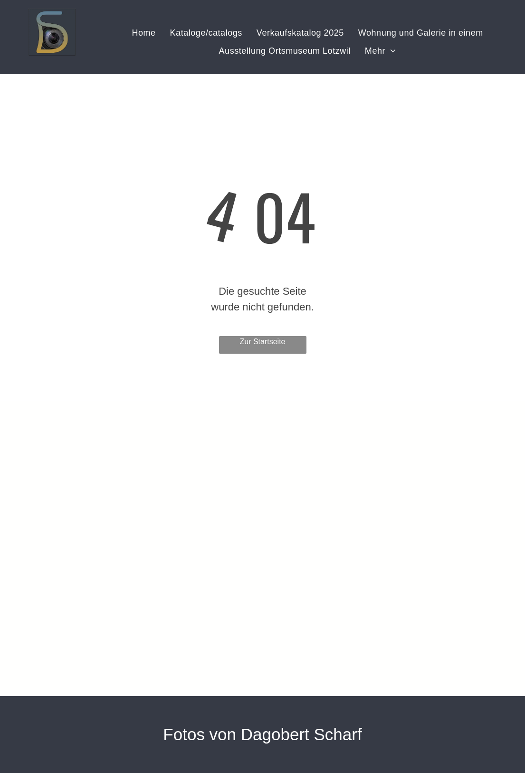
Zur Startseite (262, 342)
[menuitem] (143, 33)
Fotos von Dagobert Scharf (262, 734)
